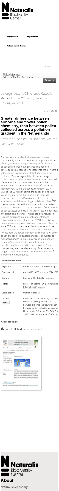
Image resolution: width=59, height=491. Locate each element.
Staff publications (32, 36)
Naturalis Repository (14, 487)
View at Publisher (10, 322)
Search (49, 80)
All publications (12, 36)
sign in (48, 66)
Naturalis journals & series (16, 46)
